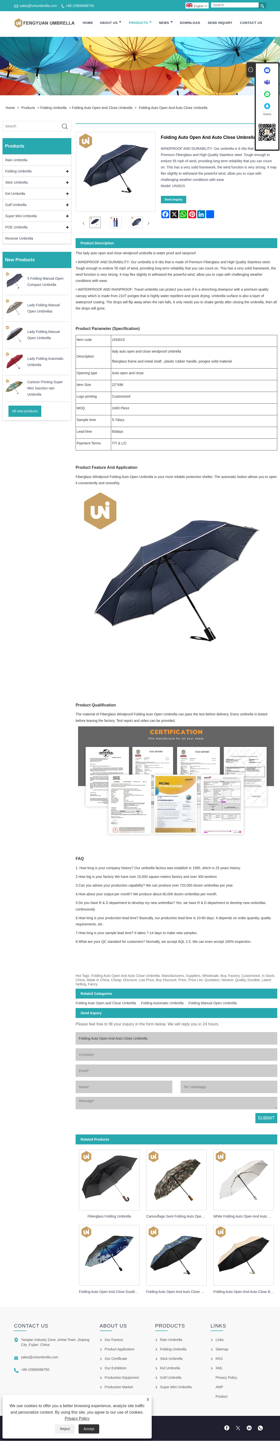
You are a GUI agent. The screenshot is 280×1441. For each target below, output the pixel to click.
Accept (89, 1429)
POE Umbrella (16, 228)
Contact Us (251, 23)
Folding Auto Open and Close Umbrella (102, 108)
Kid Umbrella (15, 194)
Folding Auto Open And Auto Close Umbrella (173, 108)
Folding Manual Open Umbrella (212, 1004)
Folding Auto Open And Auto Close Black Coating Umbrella (245, 1292)
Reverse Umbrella (19, 239)
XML (219, 1368)
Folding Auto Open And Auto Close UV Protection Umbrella (178, 1292)
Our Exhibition (116, 1368)
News (166, 23)
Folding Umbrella (53, 108)
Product (222, 1397)
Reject (65, 1429)
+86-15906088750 (80, 6)
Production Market (119, 1387)
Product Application (120, 1349)
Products (140, 23)
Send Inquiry (220, 23)
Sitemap (222, 1349)
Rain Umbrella (16, 160)
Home (88, 23)
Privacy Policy (77, 1418)
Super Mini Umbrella (21, 216)
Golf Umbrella (16, 205)
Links (220, 1340)
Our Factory (114, 1340)
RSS (219, 1359)
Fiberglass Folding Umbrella (109, 1217)
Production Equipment (122, 1378)
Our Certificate (116, 1359)
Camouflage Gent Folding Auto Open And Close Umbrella (178, 1217)
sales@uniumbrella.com (38, 6)
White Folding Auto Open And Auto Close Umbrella (245, 1217)
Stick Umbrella (16, 183)
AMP (219, 1387)
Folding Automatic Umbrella (162, 1004)
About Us (110, 23)
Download (190, 23)
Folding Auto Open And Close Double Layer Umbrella (111, 1292)
